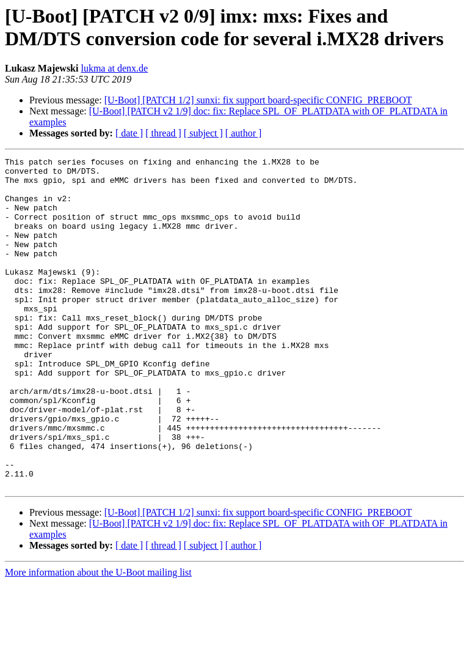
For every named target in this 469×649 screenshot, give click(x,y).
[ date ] (129, 133)
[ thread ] (163, 133)
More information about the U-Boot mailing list (98, 638)
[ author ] (243, 133)
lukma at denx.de (114, 68)
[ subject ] (203, 133)
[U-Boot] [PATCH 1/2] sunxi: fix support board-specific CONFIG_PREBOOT (258, 100)
